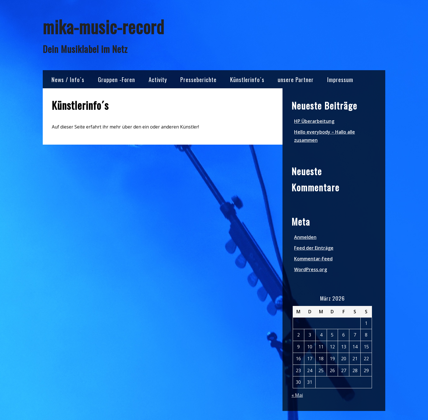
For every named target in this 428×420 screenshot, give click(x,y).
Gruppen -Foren (116, 79)
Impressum (340, 79)
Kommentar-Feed (313, 259)
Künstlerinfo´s (247, 79)
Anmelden (305, 237)
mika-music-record (103, 26)
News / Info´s (68, 79)
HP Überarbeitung (314, 121)
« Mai (297, 395)
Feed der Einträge (313, 248)
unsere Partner (296, 79)
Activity (158, 79)
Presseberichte (198, 79)
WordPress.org (310, 269)
